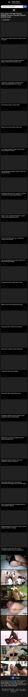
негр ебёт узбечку (14, 690)
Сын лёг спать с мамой (20, 689)
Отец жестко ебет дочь (8, 689)
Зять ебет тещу (5, 690)
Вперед (17, 677)
